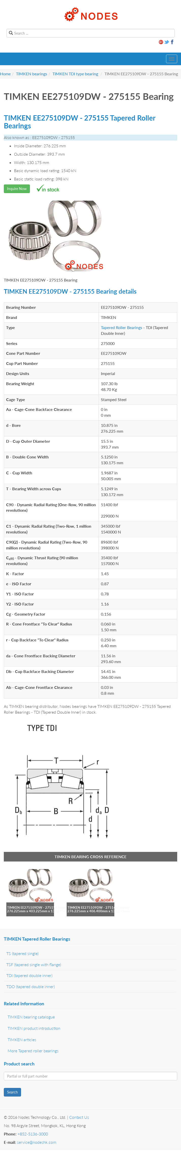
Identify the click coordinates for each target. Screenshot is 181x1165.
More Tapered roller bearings (33, 1050)
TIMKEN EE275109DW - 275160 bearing (98, 907)
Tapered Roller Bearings (121, 327)
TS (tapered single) (22, 953)
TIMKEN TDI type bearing (75, 73)
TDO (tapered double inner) (30, 986)
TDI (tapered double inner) (29, 975)
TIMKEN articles (22, 1039)
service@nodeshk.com (36, 1142)
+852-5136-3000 (32, 1133)
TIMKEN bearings (31, 73)
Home (5, 73)
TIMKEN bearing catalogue (31, 1016)
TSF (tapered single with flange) (33, 964)
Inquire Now (17, 189)
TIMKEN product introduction (34, 1028)
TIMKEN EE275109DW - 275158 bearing (38, 907)
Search (12, 1092)
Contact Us (79, 1117)
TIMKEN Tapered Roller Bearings (37, 939)
